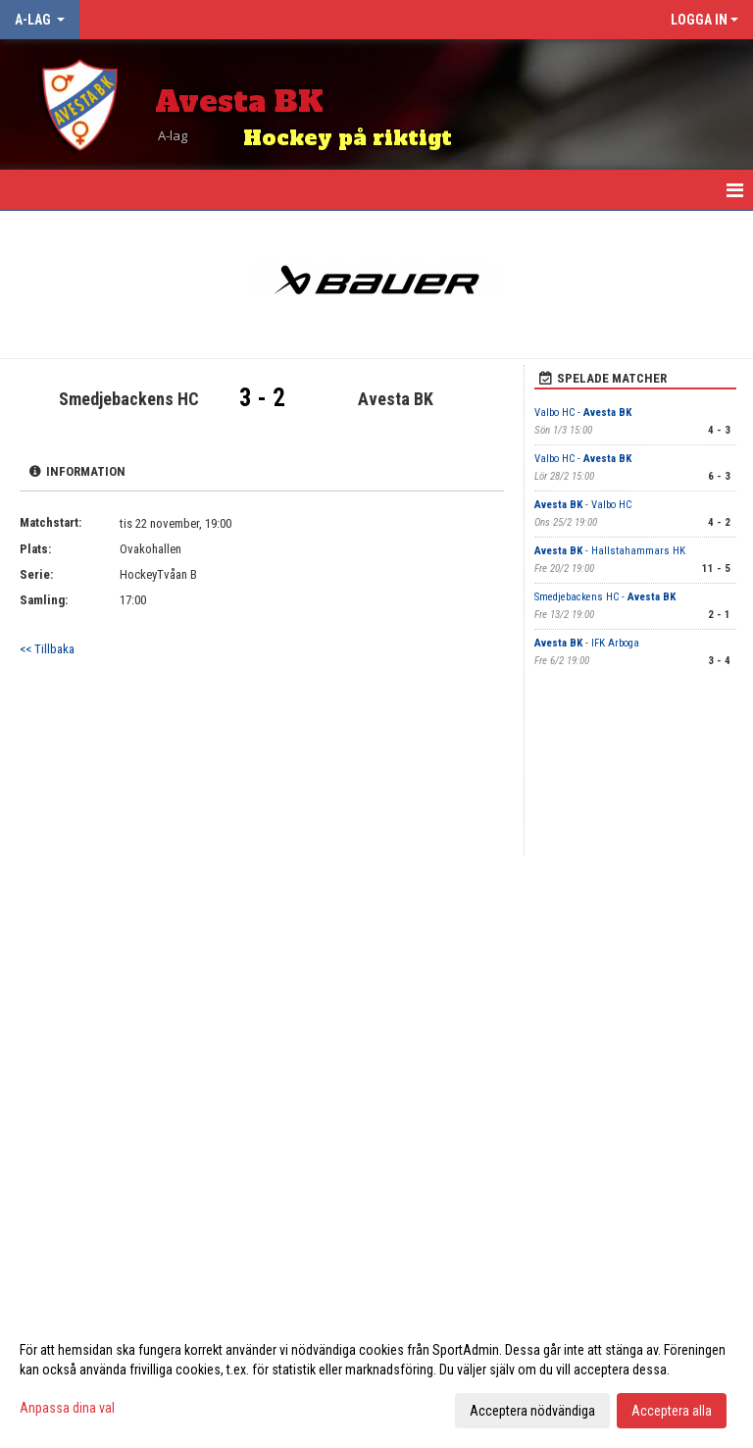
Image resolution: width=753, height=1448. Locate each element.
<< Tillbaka (47, 649)
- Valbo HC (582, 504)
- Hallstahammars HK (609, 550)
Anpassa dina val (67, 1408)
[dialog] (376, 1379)
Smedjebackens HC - (605, 597)
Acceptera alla (671, 1411)
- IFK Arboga (586, 643)
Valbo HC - (582, 412)
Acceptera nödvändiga (532, 1411)
